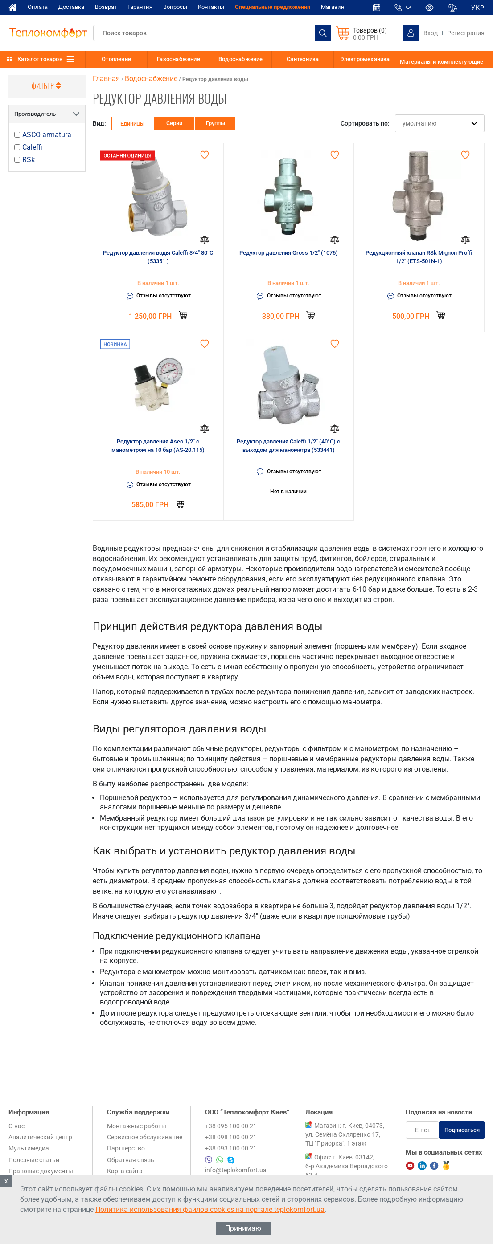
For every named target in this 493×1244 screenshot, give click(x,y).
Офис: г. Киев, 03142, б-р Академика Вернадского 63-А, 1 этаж (346, 1170)
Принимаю (243, 1228)
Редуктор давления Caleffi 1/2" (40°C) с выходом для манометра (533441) (288, 446)
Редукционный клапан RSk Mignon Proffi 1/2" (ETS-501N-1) (419, 257)
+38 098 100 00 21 (231, 1137)
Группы (215, 123)
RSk (28, 159)
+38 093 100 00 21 (231, 1148)
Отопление (116, 59)
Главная (106, 78)
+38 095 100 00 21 (231, 1126)
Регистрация (466, 33)
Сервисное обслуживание (144, 1137)
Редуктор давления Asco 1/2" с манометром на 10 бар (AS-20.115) (158, 446)
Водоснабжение (240, 59)
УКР (478, 7)
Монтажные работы (136, 1126)
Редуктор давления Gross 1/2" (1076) (288, 252)
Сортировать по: (365, 123)
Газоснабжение (178, 59)
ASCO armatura (46, 134)
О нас (16, 1126)
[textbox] (212, 33)
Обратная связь (130, 1159)
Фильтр (47, 86)
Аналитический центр (40, 1137)
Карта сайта (125, 1171)
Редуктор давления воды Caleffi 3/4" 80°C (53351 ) (158, 257)
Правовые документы (40, 1171)
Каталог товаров (39, 59)
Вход (430, 33)
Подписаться (462, 1129)
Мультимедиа (28, 1148)
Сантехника (303, 59)
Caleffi (32, 147)
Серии (174, 123)
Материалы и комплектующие (441, 61)
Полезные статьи (33, 1159)
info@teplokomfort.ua (236, 1170)
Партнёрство (126, 1148)
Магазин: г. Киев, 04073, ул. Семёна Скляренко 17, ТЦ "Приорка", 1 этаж (344, 1134)
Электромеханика (365, 59)
